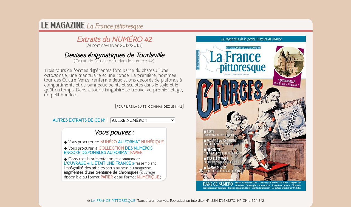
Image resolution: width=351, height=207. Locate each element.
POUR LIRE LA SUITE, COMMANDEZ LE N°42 (149, 106)
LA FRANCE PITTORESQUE (113, 200)
